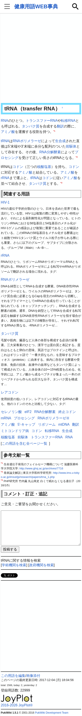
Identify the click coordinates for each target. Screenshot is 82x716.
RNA (4, 120)
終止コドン (67, 412)
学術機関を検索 (14, 565)
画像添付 (33, 676)
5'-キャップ (26, 424)
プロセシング (24, 418)
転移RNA (68, 120)
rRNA (5, 178)
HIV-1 (5, 202)
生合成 (60, 141)
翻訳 (60, 126)
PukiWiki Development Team (51, 712)
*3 (61, 182)
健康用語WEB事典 (36, 6)
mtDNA (64, 424)
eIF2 (27, 412)
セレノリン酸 (11, 412)
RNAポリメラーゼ (27, 141)
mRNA (6, 418)
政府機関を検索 (41, 565)
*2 (77, 156)
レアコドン (9, 392)
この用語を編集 (13, 676)
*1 (54, 131)
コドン (18, 167)
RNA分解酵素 (50, 152)
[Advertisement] (41, 58)
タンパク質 (30, 126)
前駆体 (71, 146)
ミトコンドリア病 (15, 431)
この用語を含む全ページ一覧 (24, 443)
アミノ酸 (8, 132)
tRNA (5, 141)
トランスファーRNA (42, 120)
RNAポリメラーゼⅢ (54, 418)
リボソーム (47, 424)
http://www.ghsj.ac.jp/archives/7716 (41, 468)
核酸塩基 (44, 167)
